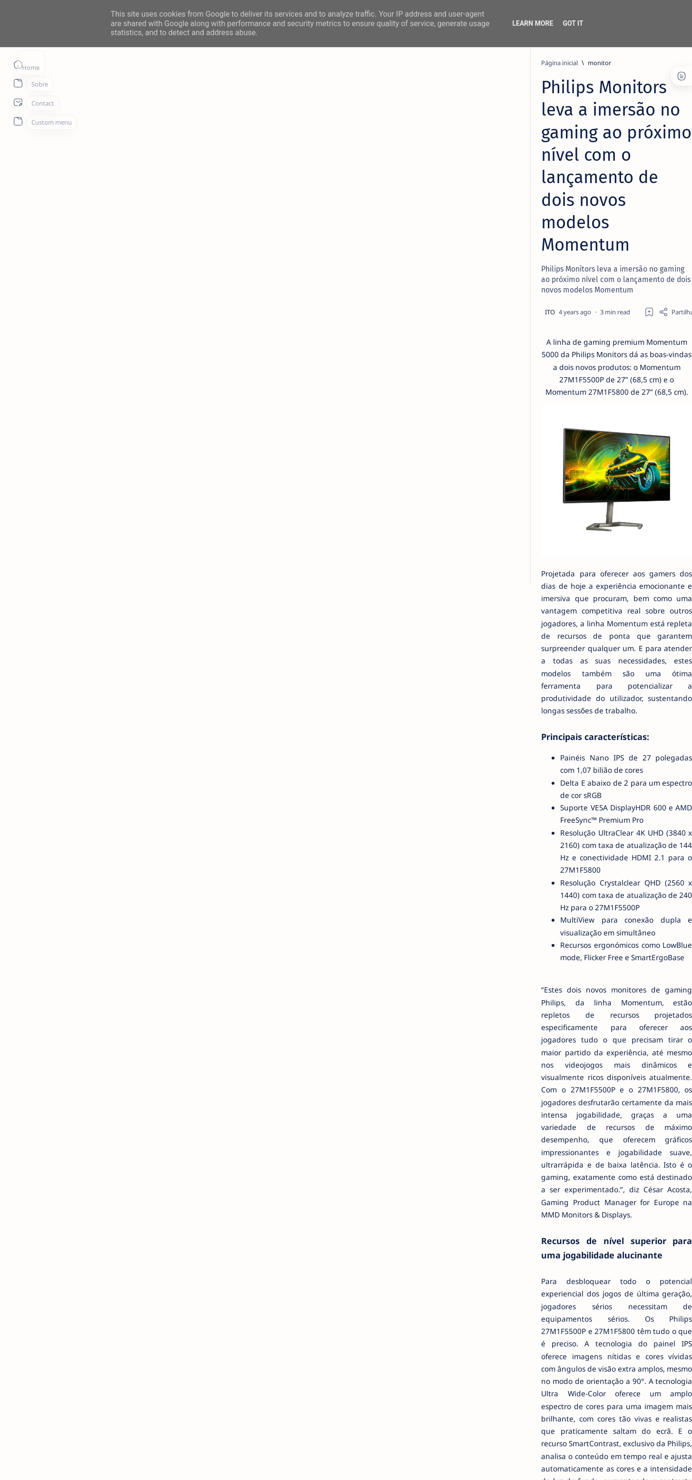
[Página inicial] (18, 64)
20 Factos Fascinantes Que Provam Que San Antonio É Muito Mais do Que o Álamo (566, 360)
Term (500, 581)
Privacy (564, 581)
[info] (539, 275)
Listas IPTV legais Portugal (554, 402)
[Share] (458, 189)
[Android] (543, 233)
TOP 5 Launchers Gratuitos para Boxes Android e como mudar (563, 251)
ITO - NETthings (110, 1461)
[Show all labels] (520, 550)
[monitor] (160, 62)
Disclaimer (530, 581)
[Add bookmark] (430, 189)
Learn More (532, 23)
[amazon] (594, 479)
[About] (18, 83)
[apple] (594, 527)
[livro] (541, 165)
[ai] (594, 456)
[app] (525, 527)
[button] (616, 1461)
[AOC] (594, 503)
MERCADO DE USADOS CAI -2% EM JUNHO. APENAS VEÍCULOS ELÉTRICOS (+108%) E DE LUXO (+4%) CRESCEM (566, 303)
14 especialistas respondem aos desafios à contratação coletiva (564, 184)
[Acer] (525, 456)
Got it (573, 23)
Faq (588, 581)
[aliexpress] (525, 479)
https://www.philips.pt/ (383, 1306)
